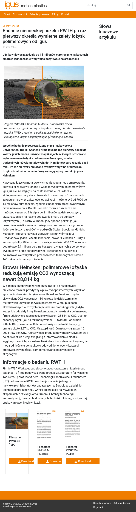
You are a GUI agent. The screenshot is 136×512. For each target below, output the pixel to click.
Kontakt (65, 14)
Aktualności (20, 14)
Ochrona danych (122, 503)
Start (7, 14)
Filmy (55, 14)
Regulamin (98, 507)
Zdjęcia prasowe (39, 14)
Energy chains (11, 26)
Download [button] (26, 461)
